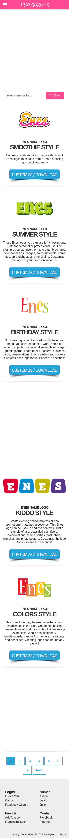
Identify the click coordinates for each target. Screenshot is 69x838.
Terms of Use (27, 834)
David (43, 800)
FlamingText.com (16, 821)
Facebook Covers (16, 804)
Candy (9, 800)
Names (45, 792)
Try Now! (55, 95)
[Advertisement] (34, 50)
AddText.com (13, 817)
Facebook (46, 817)
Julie (43, 804)
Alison (44, 796)
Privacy (16, 834)
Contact (46, 813)
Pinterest (45, 821)
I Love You (12, 796)
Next (39, 770)
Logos (10, 792)
